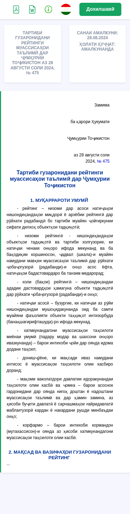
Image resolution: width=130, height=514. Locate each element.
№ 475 (103, 161)
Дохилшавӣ (100, 9)
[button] (48, 9)
